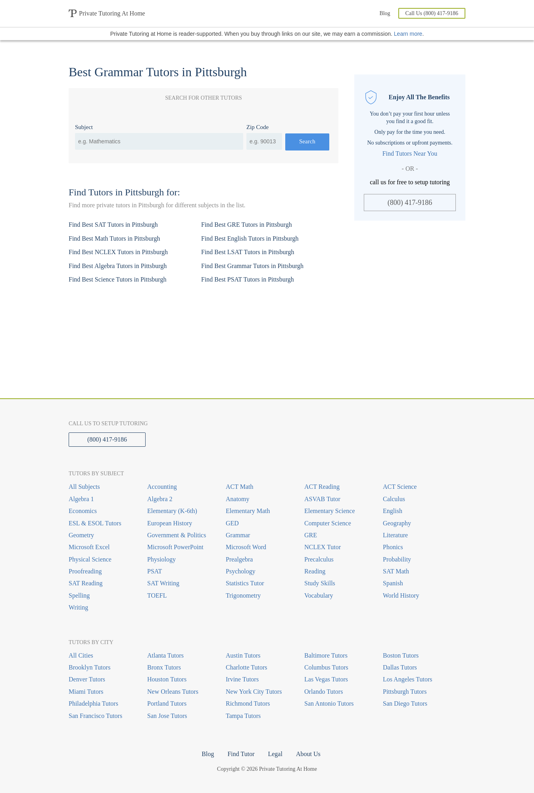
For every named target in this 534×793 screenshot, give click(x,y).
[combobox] (159, 141)
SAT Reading (85, 583)
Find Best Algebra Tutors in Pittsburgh (118, 265)
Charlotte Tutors (246, 667)
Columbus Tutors (326, 667)
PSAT (154, 571)
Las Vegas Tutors (326, 679)
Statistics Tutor (245, 583)
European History (169, 523)
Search (307, 141)
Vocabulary (318, 595)
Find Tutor (240, 754)
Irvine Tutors (242, 679)
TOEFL (157, 595)
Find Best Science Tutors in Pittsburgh (117, 279)
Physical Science (90, 559)
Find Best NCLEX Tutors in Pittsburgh (118, 252)
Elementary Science (329, 510)
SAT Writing (163, 583)
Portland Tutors (166, 703)
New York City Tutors (254, 691)
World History (401, 595)
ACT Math (239, 486)
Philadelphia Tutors (93, 703)
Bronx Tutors (164, 667)
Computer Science (327, 523)
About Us (308, 754)
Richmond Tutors (248, 703)
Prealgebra (239, 559)
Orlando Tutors (323, 691)
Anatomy (238, 499)
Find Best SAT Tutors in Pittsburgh (113, 224)
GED (232, 523)
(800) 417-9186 (410, 202)
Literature (395, 535)
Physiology (161, 559)
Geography (397, 523)
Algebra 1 (81, 499)
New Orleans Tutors (172, 691)
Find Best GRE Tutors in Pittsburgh (246, 224)
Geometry (81, 535)
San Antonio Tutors (328, 703)
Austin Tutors (243, 655)
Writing (78, 607)
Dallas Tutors (400, 667)
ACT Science (400, 486)
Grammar (238, 535)
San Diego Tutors (405, 703)
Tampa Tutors (243, 715)
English (392, 510)
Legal (275, 754)
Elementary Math (248, 510)
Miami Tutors (86, 691)
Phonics (393, 547)
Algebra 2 (160, 499)
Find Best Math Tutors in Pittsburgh (114, 238)
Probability (397, 559)
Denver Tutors (87, 679)
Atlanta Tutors (165, 655)
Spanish (393, 583)
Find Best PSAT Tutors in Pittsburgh (247, 279)
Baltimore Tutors (326, 655)
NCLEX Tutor (322, 547)
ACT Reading (322, 486)
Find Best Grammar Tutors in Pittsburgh (252, 265)
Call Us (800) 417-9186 (431, 13)
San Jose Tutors (167, 715)
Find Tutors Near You (410, 153)
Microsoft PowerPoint (175, 547)
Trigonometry (243, 595)
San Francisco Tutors (95, 715)
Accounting (162, 486)
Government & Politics (176, 535)
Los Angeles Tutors (407, 679)
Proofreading (85, 571)
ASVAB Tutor (322, 499)
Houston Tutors (166, 679)
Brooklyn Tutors (89, 667)
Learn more (408, 34)
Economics (83, 510)
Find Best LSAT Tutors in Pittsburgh (247, 252)
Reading (314, 571)
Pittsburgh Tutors (404, 691)
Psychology (240, 571)
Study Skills (319, 583)
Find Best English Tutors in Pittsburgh (250, 238)
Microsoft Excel (89, 547)
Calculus (394, 499)
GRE (310, 535)
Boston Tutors (401, 655)
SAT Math (396, 571)
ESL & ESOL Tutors (95, 523)
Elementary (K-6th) (172, 510)
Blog (384, 13)
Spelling (79, 595)
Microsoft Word (246, 547)
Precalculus (319, 559)
